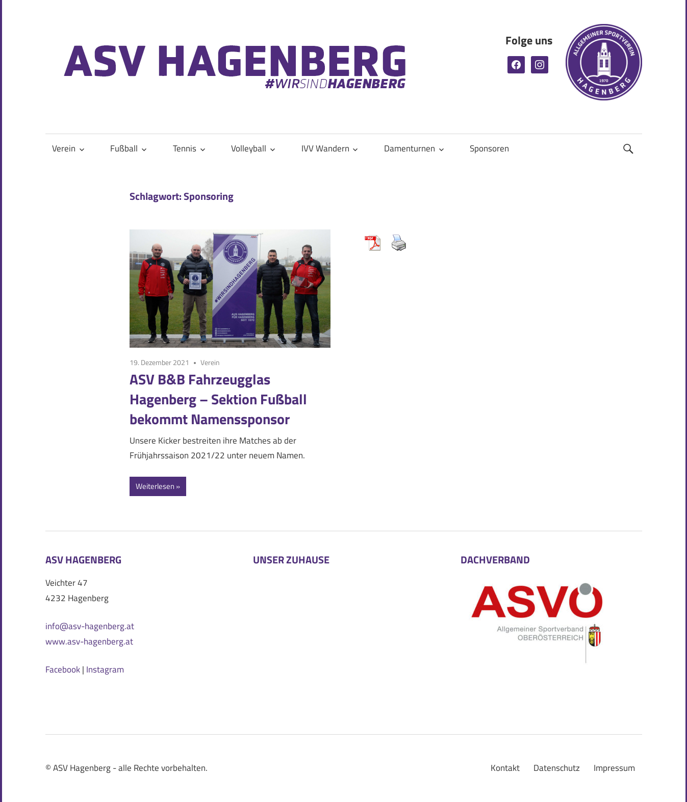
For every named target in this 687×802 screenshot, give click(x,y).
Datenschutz (556, 767)
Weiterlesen (155, 486)
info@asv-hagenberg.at (89, 626)
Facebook (62, 669)
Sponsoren (489, 148)
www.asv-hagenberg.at (89, 641)
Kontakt (505, 767)
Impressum (614, 767)
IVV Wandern (325, 148)
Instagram (105, 669)
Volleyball (248, 148)
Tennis (184, 148)
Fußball (124, 148)
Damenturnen (409, 148)
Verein (63, 148)
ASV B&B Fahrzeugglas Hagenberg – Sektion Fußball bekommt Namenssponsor (218, 399)
